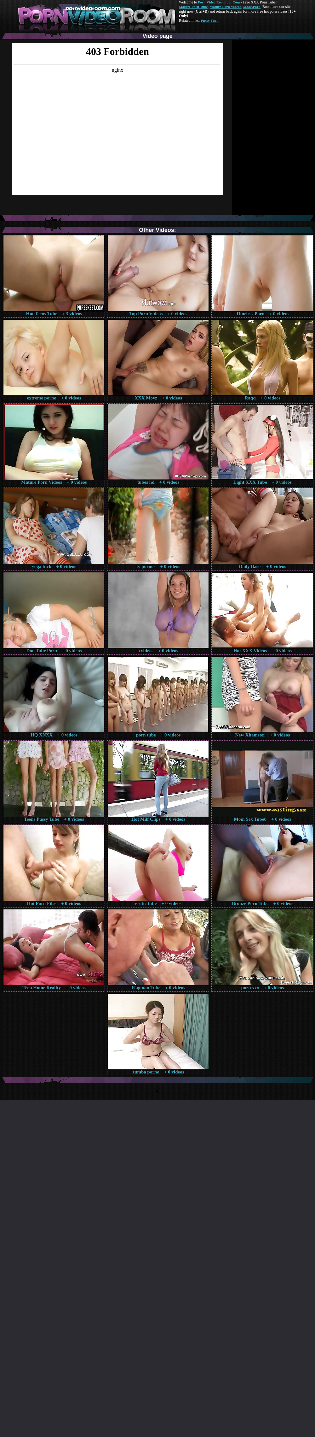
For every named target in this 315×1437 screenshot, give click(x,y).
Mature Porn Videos (225, 7)
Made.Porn (252, 7)
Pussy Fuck (209, 20)
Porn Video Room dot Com (219, 2)
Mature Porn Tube (193, 7)
